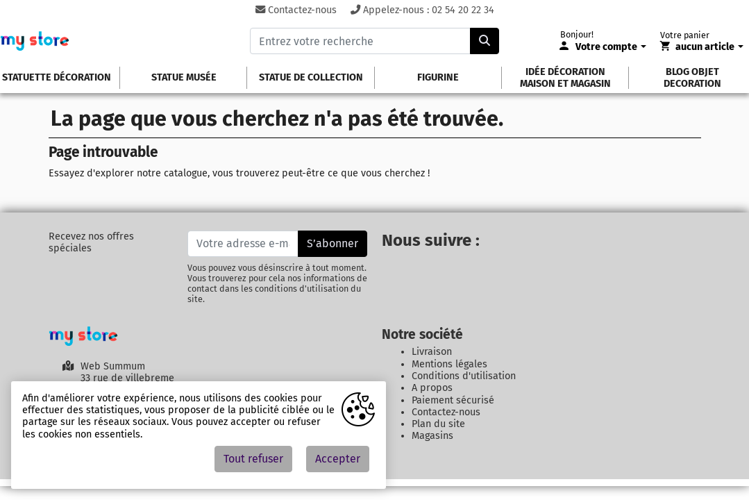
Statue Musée (184, 77)
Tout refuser (253, 458)
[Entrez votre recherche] (360, 41)
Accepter (337, 458)
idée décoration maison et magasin (565, 78)
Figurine (438, 77)
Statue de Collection (311, 77)
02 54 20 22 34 (463, 10)
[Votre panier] (702, 47)
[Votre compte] (603, 47)
